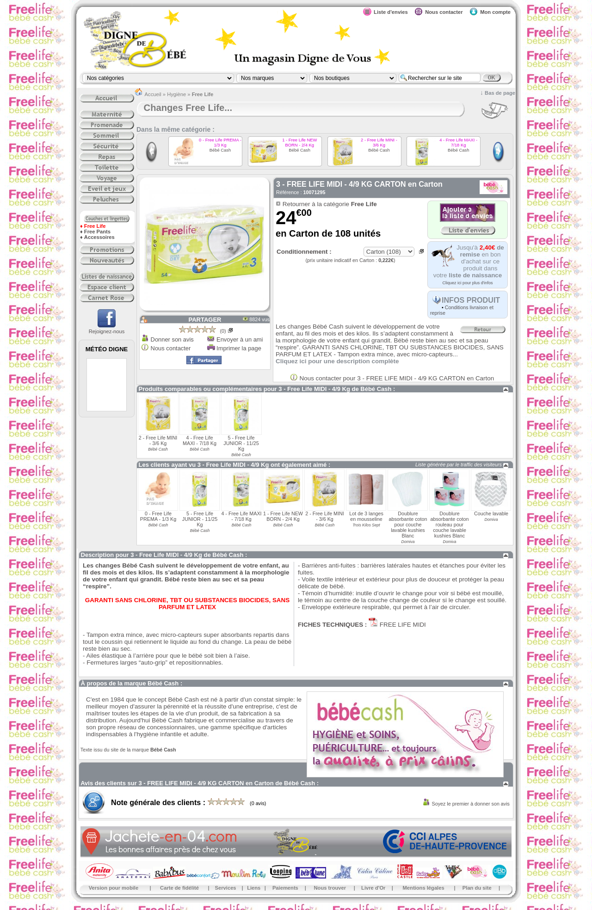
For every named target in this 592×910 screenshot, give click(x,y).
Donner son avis (172, 339)
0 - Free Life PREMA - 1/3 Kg (220, 142)
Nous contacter (171, 348)
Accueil (153, 94)
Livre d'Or (373, 888)
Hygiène (176, 94)
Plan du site (477, 888)
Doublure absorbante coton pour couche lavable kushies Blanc (407, 524)
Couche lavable (491, 513)
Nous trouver (330, 888)
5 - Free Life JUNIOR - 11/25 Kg (241, 443)
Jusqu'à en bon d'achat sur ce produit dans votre (468, 261)
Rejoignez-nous (107, 328)
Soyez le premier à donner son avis (471, 803)
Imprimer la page (238, 348)
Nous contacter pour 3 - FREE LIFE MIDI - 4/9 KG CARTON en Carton (397, 378)
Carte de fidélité (179, 888)
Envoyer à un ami (239, 339)
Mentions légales (423, 888)
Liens (253, 888)
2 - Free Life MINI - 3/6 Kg (379, 142)
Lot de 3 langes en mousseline (366, 516)
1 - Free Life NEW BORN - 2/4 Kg (299, 142)
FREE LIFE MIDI (402, 624)
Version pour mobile (114, 888)
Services (225, 888)
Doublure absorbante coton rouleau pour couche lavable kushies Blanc (449, 524)
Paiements (285, 888)
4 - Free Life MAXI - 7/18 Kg (458, 142)
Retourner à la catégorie (330, 204)
